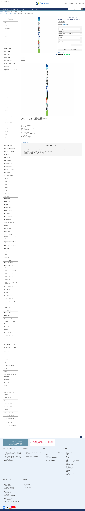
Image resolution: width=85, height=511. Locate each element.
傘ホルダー (7, 57)
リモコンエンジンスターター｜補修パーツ (11, 419)
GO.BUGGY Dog (8, 403)
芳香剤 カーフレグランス (71, 461)
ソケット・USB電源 (9, 86)
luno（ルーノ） (8, 338)
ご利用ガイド (71, 3)
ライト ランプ (69, 468)
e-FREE (6, 394)
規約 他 (44, 448)
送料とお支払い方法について (9, 448)
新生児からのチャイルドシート (11, 237)
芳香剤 (6, 140)
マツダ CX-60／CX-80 (9, 169)
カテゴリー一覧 (69, 452)
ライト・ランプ (8, 260)
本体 (6, 254)
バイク (6, 190)
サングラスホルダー (9, 60)
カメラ (6, 251)
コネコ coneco (8, 497)
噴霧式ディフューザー (9, 225)
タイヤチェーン (8, 310)
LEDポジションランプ (9, 273)
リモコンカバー (8, 307)
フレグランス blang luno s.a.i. (11, 492)
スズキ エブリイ (8, 163)
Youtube (27, 485)
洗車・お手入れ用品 (9, 175)
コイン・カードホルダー (10, 63)
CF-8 (6, 368)
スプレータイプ (8, 201)
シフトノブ (7, 80)
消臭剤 (67, 463)
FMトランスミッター (9, 116)
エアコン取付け (8, 207)
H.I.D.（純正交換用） (9, 262)
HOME (1, 11)
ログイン (76, 3)
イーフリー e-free (9, 498)
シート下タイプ (8, 216)
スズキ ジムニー (8, 166)
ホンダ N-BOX (8, 157)
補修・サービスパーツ (8, 412)
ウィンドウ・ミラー (9, 184)
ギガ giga (7, 494)
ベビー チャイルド (70, 467)
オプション (7, 257)
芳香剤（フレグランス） (10, 222)
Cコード (60, 39)
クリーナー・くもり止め (10, 344)
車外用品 (7, 110)
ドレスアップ (8, 104)
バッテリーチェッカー (9, 113)
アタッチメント (8, 34)
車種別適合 (61, 35)
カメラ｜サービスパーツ (10, 422)
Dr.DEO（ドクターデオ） (10, 321)
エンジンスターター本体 (10, 301)
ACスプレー (7, 204)
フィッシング (8, 40)
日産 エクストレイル (9, 154)
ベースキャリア (8, 31)
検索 (82, 9)
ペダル (6, 83)
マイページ (30, 9)
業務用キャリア (8, 43)
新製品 (5, 22)
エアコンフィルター (9, 125)
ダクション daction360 (10, 488)
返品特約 (47, 456)
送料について (61, 31)
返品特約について (62, 52)
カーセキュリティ (8, 128)
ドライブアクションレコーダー (72, 460)
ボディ (6, 178)
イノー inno (7, 484)
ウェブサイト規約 (49, 459)
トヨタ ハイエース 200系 (10, 148)
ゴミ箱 (6, 92)
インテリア (7, 193)
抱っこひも (7, 248)
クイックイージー (8, 315)
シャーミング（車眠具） (10, 365)
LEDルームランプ (8, 279)
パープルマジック (8, 354)
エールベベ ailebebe (9, 491)
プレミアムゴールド (9, 332)
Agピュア (6, 362)
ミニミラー (7, 51)
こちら (17, 460)
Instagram (28, 484)
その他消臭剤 (8, 219)
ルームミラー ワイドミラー (10, 48)
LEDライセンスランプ (9, 276)
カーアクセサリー (11, 13)
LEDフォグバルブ (8, 295)
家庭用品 (6, 371)
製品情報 (65, 448)
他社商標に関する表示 (50, 460)
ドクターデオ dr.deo (9, 487)
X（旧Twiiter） (29, 487)
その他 (6, 131)
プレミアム (7, 326)
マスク (6, 388)
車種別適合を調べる (26, 142)
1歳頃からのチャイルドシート (11, 242)
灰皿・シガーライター (9, 95)
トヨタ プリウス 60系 (9, 151)
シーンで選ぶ (8, 228)
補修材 (6, 187)
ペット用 (7, 382)
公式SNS (25, 479)
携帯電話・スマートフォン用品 (11, 70)
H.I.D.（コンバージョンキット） (11, 266)
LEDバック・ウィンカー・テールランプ (11, 283)
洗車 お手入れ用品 (70, 464)
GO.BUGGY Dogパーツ (9, 406)
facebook (27, 482)
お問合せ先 (25, 448)
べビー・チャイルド (9, 234)
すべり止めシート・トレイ (10, 73)
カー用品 (5, 11)
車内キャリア (8, 37)
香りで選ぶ (7, 231)
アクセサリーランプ (9, 107)
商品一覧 (5, 9)
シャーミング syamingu (10, 495)
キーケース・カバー (9, 77)
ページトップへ (81, 437)
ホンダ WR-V (8, 160)
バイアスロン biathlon (9, 482)
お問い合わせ (82, 3)
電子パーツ (7, 137)
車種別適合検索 (14, 9)
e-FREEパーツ (8, 397)
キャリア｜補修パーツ (9, 428)
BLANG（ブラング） (9, 335)
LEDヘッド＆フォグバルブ (10, 270)
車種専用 (6, 143)
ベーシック (7, 323)
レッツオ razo (8, 490)
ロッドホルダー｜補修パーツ (11, 415)
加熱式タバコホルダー (9, 98)
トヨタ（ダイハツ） (9, 172)
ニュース (66, 3)
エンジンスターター (9, 298)
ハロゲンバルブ (8, 289)
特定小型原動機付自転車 (9, 392)
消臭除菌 (7, 376)
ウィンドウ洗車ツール (9, 351)
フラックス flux (8, 485)
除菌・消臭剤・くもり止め (10, 374)
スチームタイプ (8, 210)
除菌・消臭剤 (7, 196)
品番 (60, 27)
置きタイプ (7, 198)
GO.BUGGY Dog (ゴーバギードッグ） (11, 358)
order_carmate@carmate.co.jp (32, 456)
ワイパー (16, 13)
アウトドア (7, 119)
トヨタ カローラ (8, 145)
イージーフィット (8, 312)
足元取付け (7, 213)
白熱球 (6, 292)
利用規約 (47, 454)
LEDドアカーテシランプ (10, 286)
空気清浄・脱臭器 (8, 122)
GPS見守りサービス (8, 409)
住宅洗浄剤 (7, 379)
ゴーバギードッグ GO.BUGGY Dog (12, 501)
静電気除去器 (8, 101)
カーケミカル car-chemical (10, 499)
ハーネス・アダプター (9, 304)
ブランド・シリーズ (8, 318)
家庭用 (6, 329)
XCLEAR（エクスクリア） (10, 342)
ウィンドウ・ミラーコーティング (11, 348)
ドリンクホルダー (8, 54)
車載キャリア (7, 28)
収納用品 (7, 66)
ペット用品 (6, 400)
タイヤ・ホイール (8, 181)
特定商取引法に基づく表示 (51, 457)
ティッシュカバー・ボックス (11, 89)
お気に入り (22, 9)
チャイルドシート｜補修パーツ (11, 425)
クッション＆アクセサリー (10, 245)
